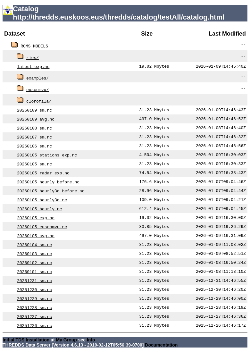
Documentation (161, 345)
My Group (66, 339)
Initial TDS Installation (26, 339)
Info (91, 339)
